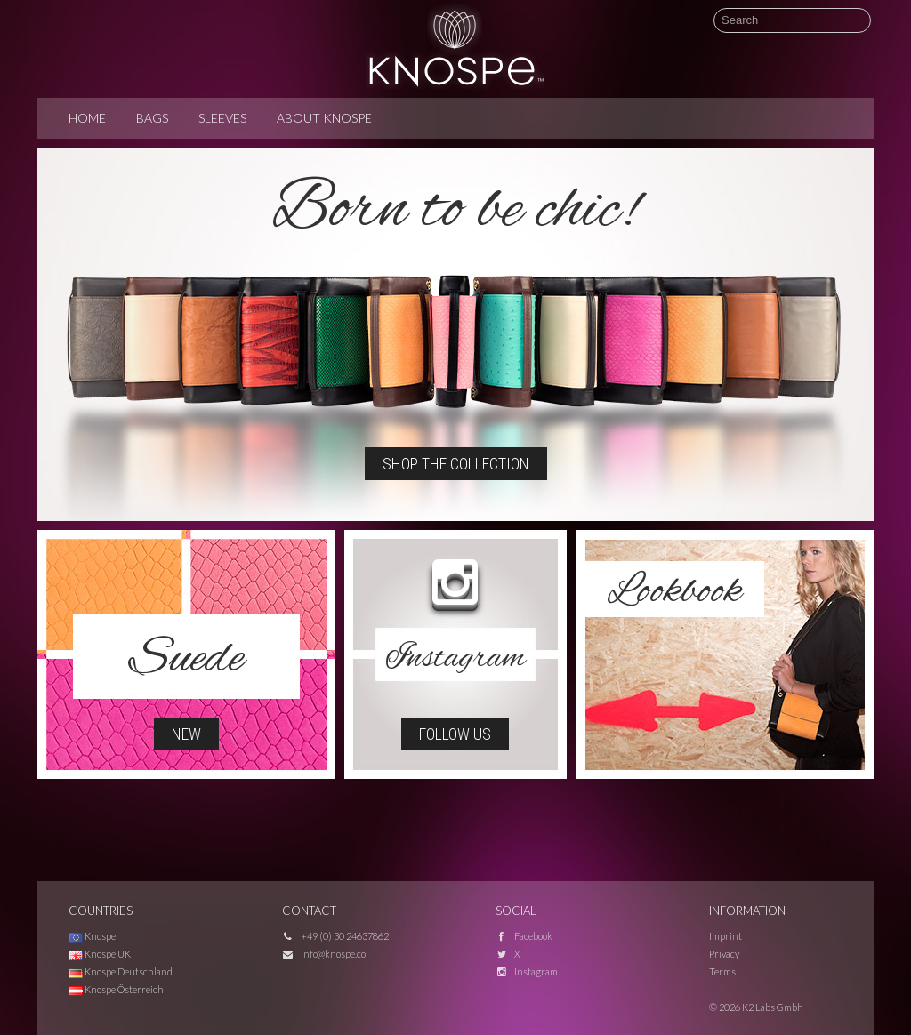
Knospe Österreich (116, 989)
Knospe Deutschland (121, 971)
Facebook (533, 936)
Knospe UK (100, 953)
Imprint (725, 936)
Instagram (536, 971)
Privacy (724, 953)
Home (87, 117)
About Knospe (324, 117)
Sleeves (222, 117)
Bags (152, 117)
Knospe (92, 936)
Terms (722, 971)
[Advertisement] (455, 828)
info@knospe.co (333, 953)
